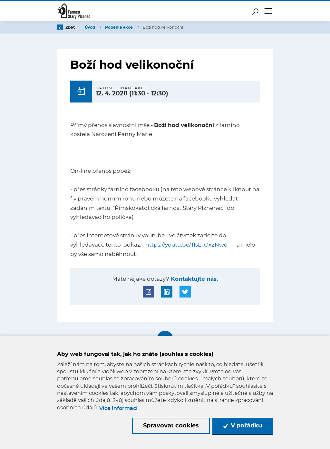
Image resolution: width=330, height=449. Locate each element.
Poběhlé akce (119, 27)
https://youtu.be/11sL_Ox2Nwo (186, 245)
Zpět (66, 27)
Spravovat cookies (171, 426)
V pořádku (242, 426)
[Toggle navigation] (268, 11)
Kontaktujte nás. (193, 279)
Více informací (118, 408)
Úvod (90, 27)
